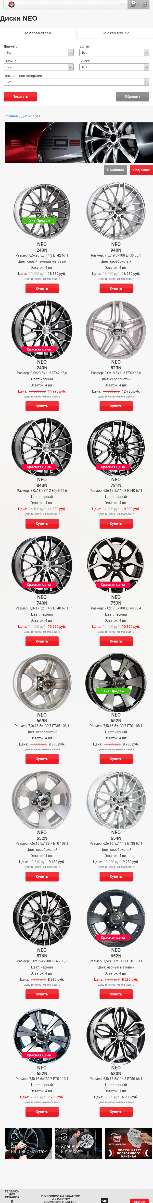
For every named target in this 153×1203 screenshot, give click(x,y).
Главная (11, 116)
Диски (26, 116)
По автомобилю (115, 33)
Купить (42, 288)
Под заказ (141, 170)
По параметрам (37, 33)
